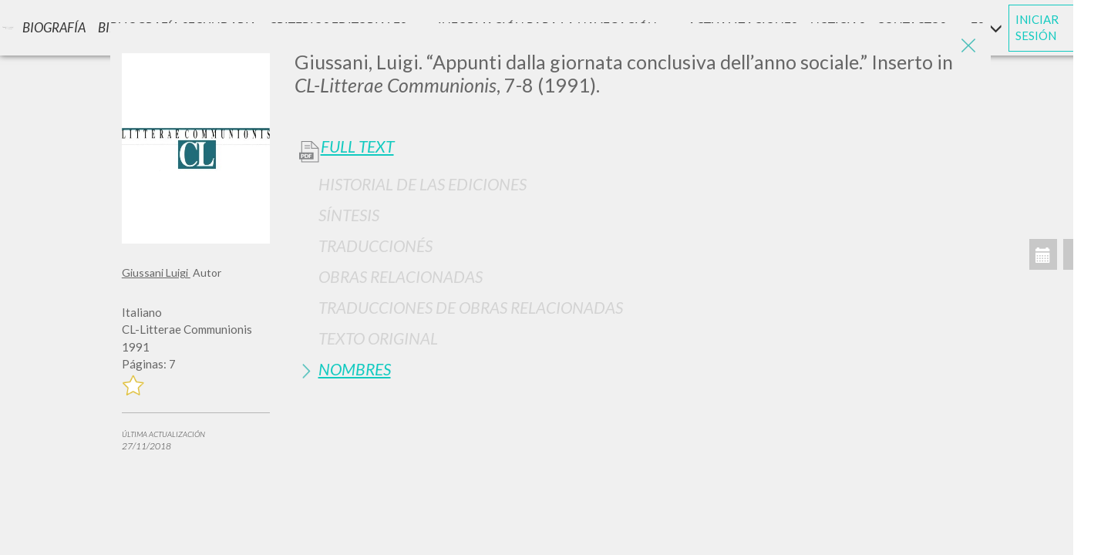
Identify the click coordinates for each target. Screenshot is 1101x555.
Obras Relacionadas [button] (400, 276)
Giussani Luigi (156, 272)
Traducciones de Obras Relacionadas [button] (470, 307)
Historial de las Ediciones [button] (422, 184)
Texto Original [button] (378, 338)
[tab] (637, 184)
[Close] (967, 46)
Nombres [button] (354, 369)
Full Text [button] (357, 146)
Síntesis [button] (348, 215)
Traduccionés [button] (375, 245)
